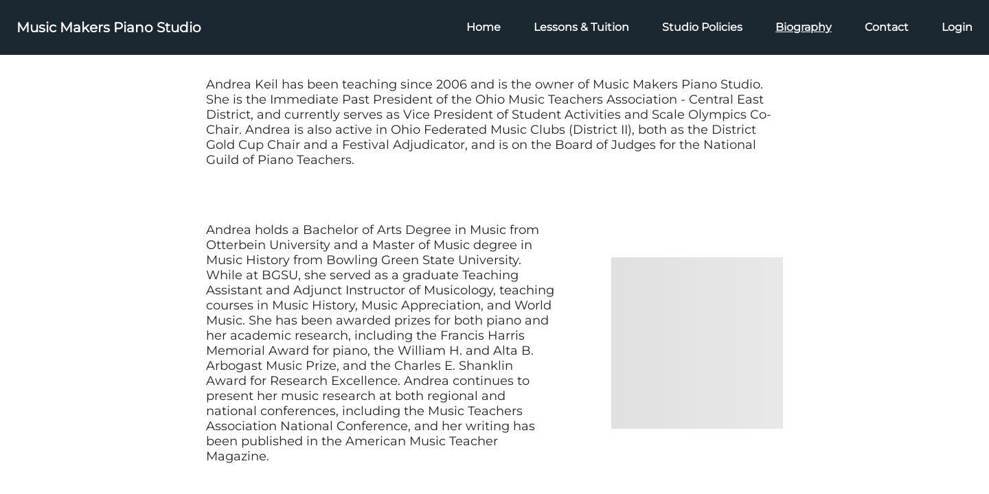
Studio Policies (702, 27)
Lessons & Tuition (581, 27)
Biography (803, 27)
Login (957, 27)
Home (483, 27)
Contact (887, 27)
